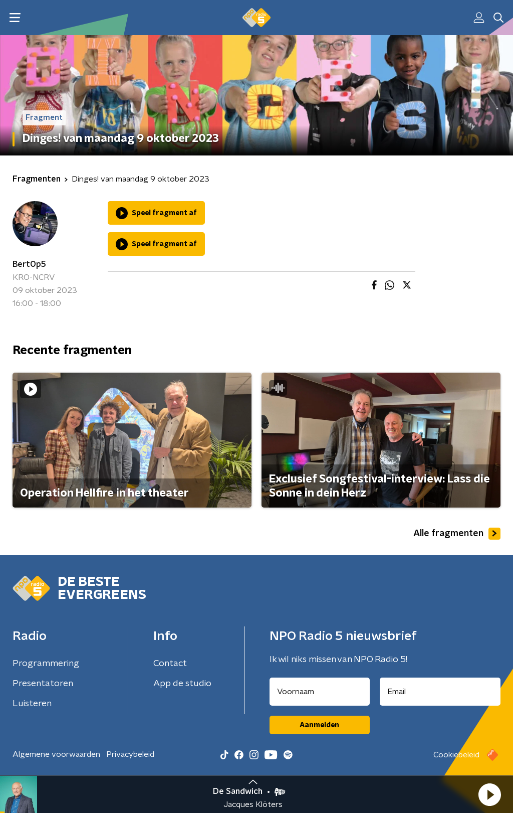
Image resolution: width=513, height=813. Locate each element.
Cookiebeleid (456, 755)
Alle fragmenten (456, 534)
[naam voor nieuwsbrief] (320, 692)
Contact (170, 663)
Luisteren (32, 703)
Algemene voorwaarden (56, 754)
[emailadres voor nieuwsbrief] (440, 692)
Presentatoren (43, 683)
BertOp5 (29, 264)
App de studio (182, 683)
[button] (489, 794)
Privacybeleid (130, 754)
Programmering (46, 663)
